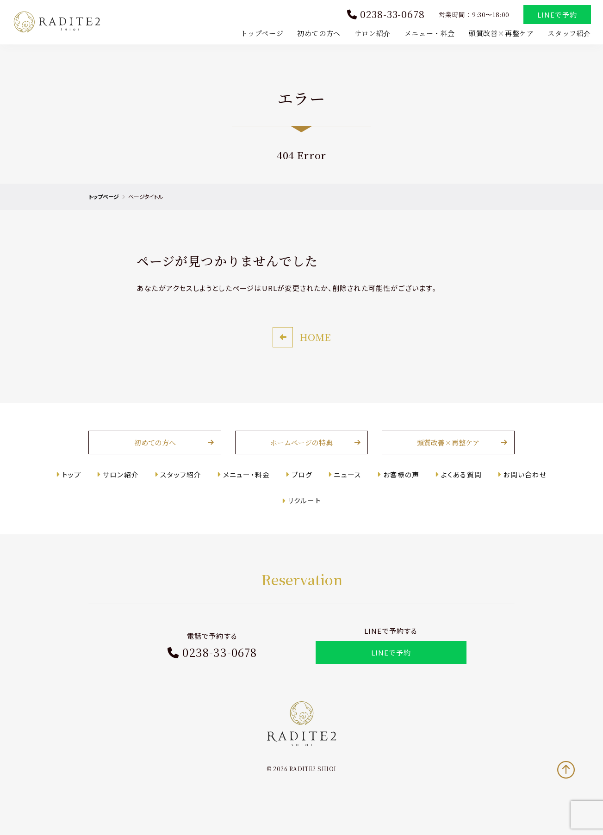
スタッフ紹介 (567, 34)
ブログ (302, 491)
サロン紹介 (371, 34)
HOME (314, 354)
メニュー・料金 (428, 34)
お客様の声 (398, 491)
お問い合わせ (519, 491)
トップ (77, 491)
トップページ (260, 34)
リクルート (304, 518)
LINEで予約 (555, 15)
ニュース (346, 491)
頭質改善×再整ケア (499, 34)
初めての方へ (317, 34)
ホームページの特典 (301, 460)
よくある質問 (457, 491)
